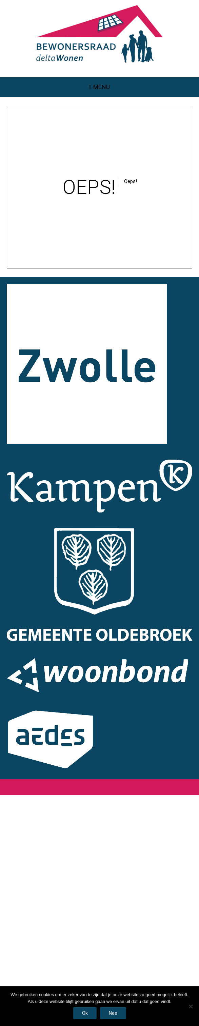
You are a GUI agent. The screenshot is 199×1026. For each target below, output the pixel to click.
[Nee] (190, 1006)
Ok (85, 1013)
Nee (113, 1013)
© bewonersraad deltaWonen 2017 (38, 786)
